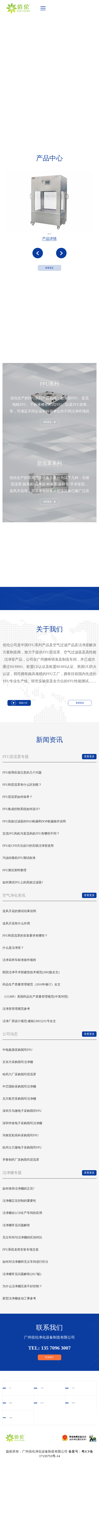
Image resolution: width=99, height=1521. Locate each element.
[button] (37, 263)
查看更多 (49, 284)
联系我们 (49, 1413)
